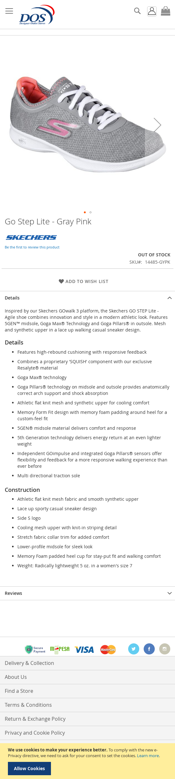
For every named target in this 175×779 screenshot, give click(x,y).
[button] (157, 125)
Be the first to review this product (32, 247)
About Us (16, 676)
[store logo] (36, 14)
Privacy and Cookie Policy (35, 732)
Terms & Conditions (28, 704)
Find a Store (19, 690)
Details (12, 298)
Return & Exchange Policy (35, 718)
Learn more (148, 755)
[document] (88, 761)
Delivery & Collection (29, 663)
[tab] (87, 298)
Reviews (13, 593)
